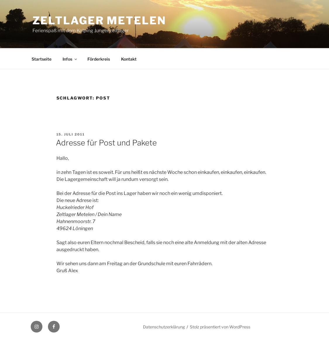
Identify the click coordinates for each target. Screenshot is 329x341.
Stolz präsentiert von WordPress (220, 326)
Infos (70, 58)
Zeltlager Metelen (99, 20)
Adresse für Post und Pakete (106, 142)
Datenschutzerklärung (164, 326)
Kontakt (129, 58)
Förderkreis (98, 58)
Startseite (41, 58)
